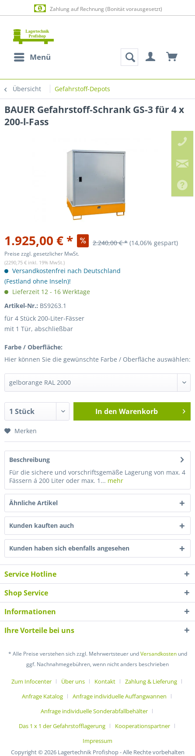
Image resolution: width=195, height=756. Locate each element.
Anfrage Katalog (42, 696)
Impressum (97, 741)
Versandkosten (158, 653)
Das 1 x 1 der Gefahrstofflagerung (62, 726)
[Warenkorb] (172, 57)
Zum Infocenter (31, 681)
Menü (32, 56)
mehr (114, 480)
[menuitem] (32, 57)
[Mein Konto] (151, 57)
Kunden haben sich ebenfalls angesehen (69, 548)
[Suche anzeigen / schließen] (129, 57)
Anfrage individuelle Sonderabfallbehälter (94, 711)
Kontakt (104, 681)
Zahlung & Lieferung (151, 681)
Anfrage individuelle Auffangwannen (120, 696)
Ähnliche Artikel (33, 503)
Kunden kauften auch (41, 525)
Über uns (73, 681)
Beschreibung (29, 459)
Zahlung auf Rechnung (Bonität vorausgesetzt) (97, 8)
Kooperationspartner (142, 726)
